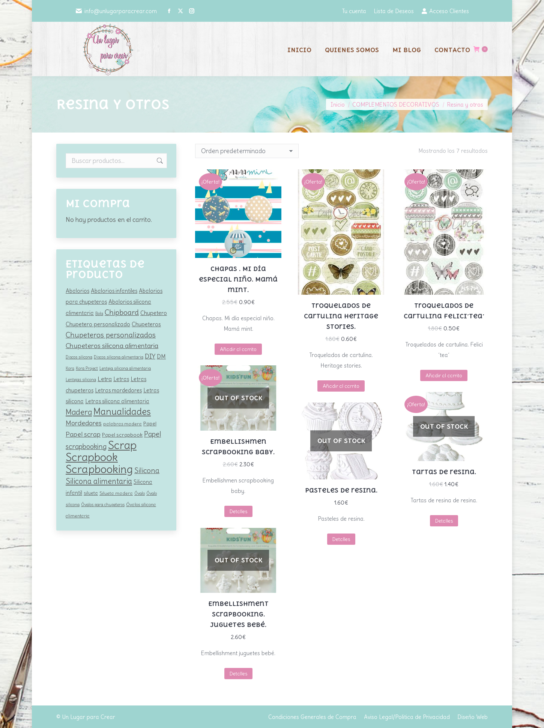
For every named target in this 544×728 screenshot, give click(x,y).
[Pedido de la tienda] (247, 151)
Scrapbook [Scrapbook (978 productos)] (92, 457)
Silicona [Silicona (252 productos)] (146, 470)
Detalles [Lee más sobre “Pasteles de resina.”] (341, 539)
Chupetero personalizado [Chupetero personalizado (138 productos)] (98, 324)
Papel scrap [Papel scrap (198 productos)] (83, 434)
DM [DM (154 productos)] (161, 356)
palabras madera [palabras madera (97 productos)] (122, 424)
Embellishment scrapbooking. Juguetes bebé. (238, 614)
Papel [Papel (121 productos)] (149, 423)
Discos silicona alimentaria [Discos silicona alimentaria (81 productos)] (118, 357)
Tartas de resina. (444, 472)
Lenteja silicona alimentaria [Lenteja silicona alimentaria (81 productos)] (125, 368)
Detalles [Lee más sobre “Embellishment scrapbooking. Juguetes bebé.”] (238, 674)
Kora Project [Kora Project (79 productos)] (87, 368)
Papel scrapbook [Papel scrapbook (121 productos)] (122, 434)
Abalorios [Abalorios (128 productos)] (77, 291)
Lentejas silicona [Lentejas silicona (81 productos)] (81, 379)
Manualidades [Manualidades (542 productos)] (122, 412)
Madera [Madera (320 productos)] (79, 412)
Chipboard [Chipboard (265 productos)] (122, 312)
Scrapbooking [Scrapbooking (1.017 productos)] (99, 469)
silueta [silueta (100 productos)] (91, 493)
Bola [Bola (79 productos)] (99, 313)
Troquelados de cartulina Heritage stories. (341, 316)
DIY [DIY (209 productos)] (150, 356)
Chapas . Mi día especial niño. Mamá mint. (238, 279)
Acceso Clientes (445, 11)
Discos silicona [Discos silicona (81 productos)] (79, 357)
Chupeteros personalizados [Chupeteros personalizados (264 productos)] (111, 334)
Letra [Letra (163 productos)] (105, 379)
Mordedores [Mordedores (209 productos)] (84, 423)
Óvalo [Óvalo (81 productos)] (139, 493)
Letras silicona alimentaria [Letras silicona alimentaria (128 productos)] (117, 401)
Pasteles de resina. (341, 490)
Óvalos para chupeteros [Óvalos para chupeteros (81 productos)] (103, 504)
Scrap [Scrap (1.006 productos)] (122, 445)
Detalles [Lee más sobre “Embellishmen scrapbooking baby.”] (238, 511)
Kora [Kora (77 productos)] (70, 368)
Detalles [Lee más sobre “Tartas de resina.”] (444, 521)
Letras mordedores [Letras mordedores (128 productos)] (118, 390)
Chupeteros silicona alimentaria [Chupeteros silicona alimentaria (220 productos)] (112, 345)
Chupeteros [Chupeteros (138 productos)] (146, 324)
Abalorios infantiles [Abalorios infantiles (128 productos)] (114, 291)
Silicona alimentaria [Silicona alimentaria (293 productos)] (99, 481)
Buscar (159, 160)
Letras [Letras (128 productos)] (121, 379)
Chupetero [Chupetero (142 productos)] (153, 313)
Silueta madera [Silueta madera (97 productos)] (116, 493)
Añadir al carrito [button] (238, 349)
